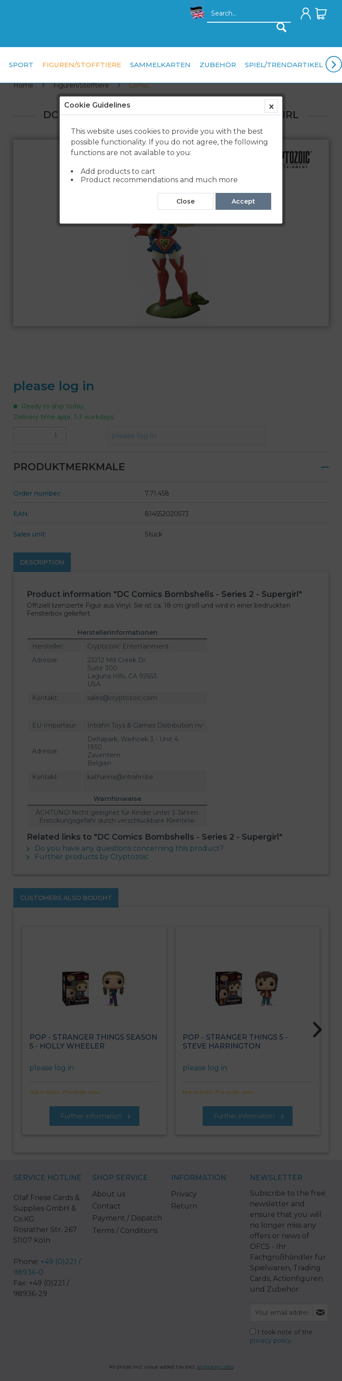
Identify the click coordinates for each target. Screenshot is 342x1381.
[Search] (281, 27)
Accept (243, 201)
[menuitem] (195, 16)
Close (185, 201)
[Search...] (249, 14)
